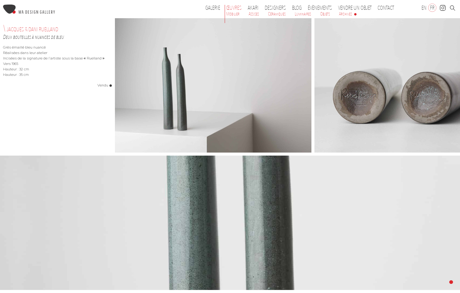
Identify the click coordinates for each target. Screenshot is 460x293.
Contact (386, 8)
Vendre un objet (354, 8)
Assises (254, 14)
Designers (277, 8)
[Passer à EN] (424, 8)
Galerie (212, 8)
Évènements (321, 8)
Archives (345, 14)
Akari (253, 8)
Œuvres (235, 8)
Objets (325, 14)
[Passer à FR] (432, 8)
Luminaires (303, 14)
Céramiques (277, 14)
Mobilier (233, 14)
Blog (297, 8)
